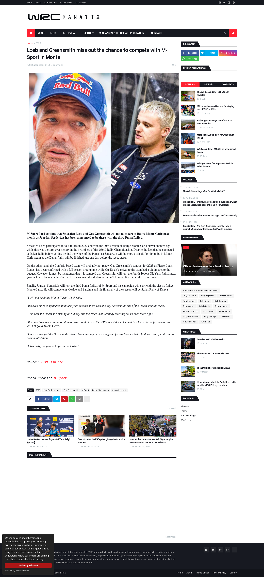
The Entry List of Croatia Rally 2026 (213, 368)
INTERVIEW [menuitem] (69, 33)
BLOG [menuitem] (53, 33)
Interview (185, 406)
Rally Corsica (220, 301)
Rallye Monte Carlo (100, 390)
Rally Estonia (204, 306)
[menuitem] (31, 33)
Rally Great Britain (190, 311)
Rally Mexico (224, 311)
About (38, 3)
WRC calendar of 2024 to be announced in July (216, 150)
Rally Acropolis (189, 296)
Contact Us (80, 3)
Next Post (170, 536)
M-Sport (60, 378)
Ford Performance (51, 390)
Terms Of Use (50, 3)
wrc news (206, 322)
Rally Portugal (210, 317)
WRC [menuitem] (40, 33)
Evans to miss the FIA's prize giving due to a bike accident (101, 441)
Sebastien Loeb (119, 390)
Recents (208, 84)
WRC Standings (189, 322)
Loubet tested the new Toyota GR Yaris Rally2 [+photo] (48, 441)
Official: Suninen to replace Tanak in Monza (208, 266)
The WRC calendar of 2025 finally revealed (213, 93)
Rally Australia (226, 296)
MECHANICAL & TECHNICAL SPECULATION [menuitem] (121, 33)
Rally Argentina (207, 296)
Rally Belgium (189, 301)
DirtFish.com (52, 362)
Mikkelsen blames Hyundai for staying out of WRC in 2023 (215, 108)
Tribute (184, 411)
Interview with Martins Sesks (210, 339)
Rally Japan (208, 311)
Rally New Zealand (191, 317)
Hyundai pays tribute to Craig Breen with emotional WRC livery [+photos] (216, 383)
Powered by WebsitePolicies (17, 570)
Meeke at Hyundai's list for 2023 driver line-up (215, 136)
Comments (228, 84)
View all (172, 408)
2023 (38, 43)
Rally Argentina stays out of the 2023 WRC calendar (214, 122)
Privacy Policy (66, 3)
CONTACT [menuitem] (156, 33)
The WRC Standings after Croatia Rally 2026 (204, 191)
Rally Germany (221, 306)
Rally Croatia (188, 306)
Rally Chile (204, 301)
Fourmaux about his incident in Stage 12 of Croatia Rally (210, 215)
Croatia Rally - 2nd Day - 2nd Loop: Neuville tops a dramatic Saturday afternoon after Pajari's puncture (207, 227)
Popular (190, 84)
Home (29, 3)
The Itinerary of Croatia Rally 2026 (213, 353)
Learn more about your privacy (27, 559)
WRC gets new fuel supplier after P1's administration (215, 165)
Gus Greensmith (71, 390)
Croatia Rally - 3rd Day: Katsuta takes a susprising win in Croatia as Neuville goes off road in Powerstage (210, 203)
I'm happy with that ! (28, 565)
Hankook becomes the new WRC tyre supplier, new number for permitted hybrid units (151, 441)
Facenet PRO (60, 572)
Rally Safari (226, 317)
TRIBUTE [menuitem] (87, 33)
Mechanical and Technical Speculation (200, 291)
